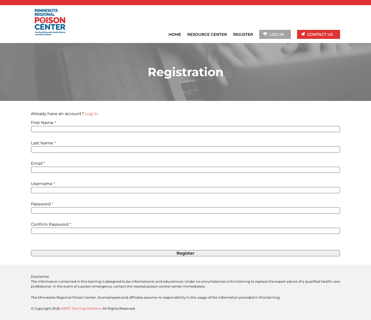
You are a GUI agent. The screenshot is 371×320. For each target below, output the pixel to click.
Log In (91, 113)
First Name (43, 122)
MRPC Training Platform (81, 308)
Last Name (43, 143)
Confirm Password (51, 224)
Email (38, 163)
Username (43, 183)
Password (42, 204)
